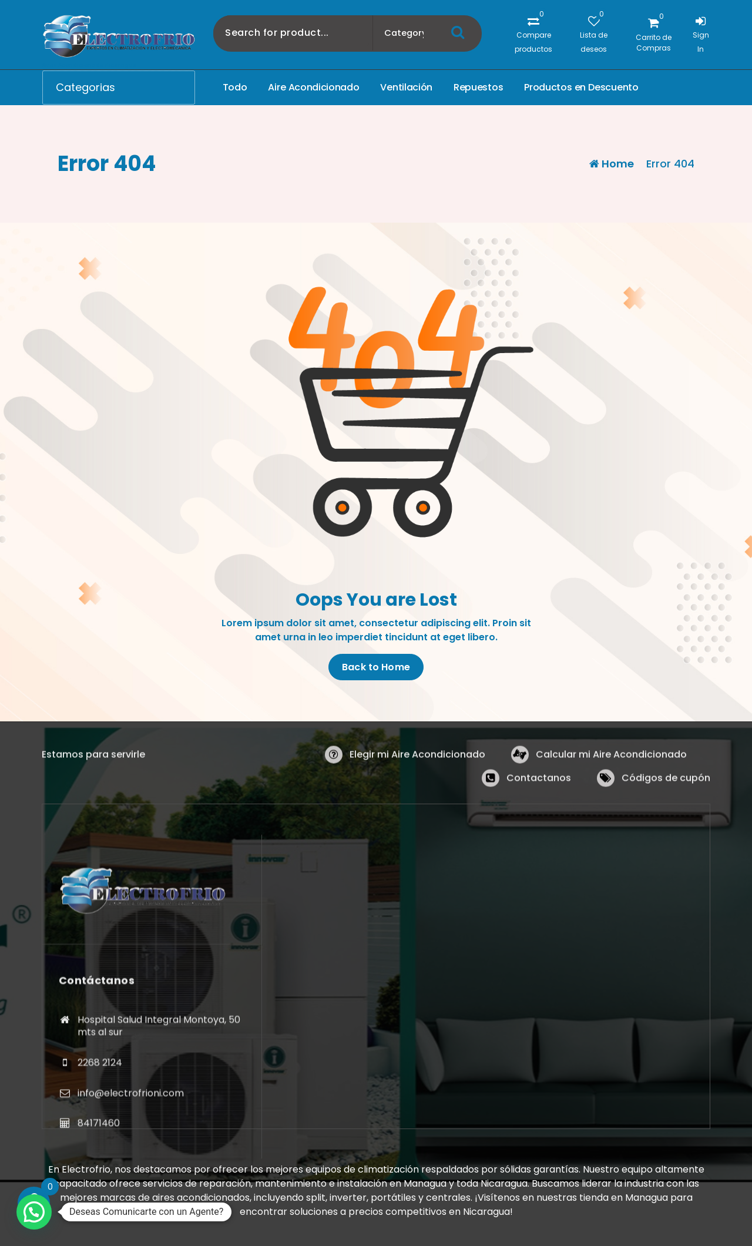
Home (611, 163)
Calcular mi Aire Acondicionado (611, 783)
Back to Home (376, 667)
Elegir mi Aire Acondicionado (417, 783)
